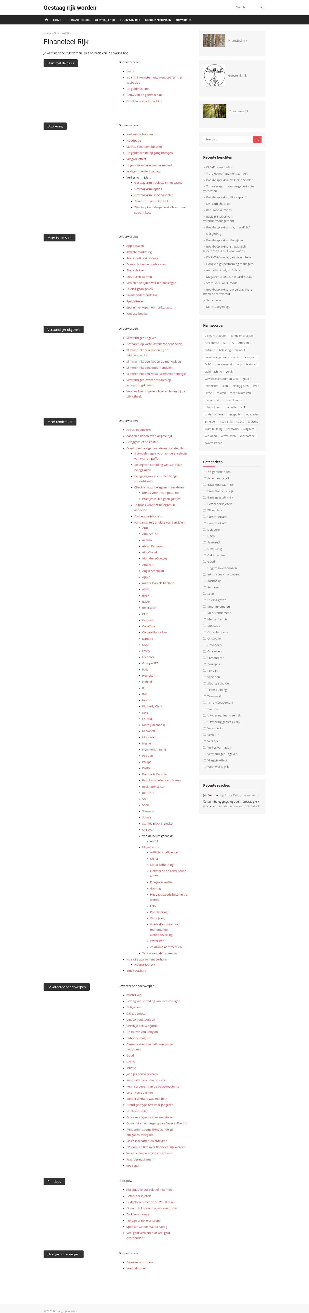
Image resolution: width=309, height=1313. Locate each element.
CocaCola (148, 626)
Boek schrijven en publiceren (146, 264)
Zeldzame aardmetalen (165, 947)
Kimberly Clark (152, 706)
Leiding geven (217, 601)
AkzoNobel (149, 552)
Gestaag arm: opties (147, 189)
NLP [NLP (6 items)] (243, 408)
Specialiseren (135, 301)
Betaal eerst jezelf (138, 1190)
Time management (221, 703)
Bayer (146, 601)
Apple (146, 577)
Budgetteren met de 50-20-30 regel (150, 1197)
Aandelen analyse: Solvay (224, 271)
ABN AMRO (149, 534)
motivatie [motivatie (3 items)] (231, 408)
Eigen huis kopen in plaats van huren (151, 1203)
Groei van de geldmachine (144, 101)
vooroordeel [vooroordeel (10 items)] (248, 437)
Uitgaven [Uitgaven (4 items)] (249, 429)
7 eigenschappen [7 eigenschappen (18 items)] (216, 336)
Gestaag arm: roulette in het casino (158, 182)
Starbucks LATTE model (223, 284)
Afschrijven (133, 995)
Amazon (147, 565)
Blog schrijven (135, 270)
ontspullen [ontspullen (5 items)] (236, 415)
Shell (145, 805)
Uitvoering (53, 126)
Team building (217, 690)
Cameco (147, 620)
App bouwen (134, 246)
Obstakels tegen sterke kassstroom (150, 1112)
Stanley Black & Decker (157, 823)
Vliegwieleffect (136, 159)
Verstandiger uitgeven (62, 329)
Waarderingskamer (139, 1154)
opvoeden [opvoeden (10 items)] (253, 415)
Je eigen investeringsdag (142, 171)
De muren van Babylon (141, 1032)
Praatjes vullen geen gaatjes (161, 499)
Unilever (147, 829)
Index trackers (135, 971)
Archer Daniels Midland (158, 583)
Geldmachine (217, 556)
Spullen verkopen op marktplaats (148, 307)
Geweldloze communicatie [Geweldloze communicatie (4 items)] (222, 379)
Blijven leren (216, 511)
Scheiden (214, 678)
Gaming (155, 888)
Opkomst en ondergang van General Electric (156, 1118)
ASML (145, 589)
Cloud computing (161, 865)
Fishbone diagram (138, 1038)
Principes (53, 1176)
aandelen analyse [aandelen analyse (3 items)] (242, 336)
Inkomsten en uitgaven (223, 575)
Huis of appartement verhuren (147, 959)
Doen (211, 537)
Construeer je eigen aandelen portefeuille (154, 448)
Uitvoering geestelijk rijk (224, 722)
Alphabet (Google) (154, 558)
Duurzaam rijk (130, 20)
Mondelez (148, 737)
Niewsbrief (183, 20)
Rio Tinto (148, 793)
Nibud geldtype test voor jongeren (149, 1100)
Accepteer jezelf (219, 479)
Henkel (146, 682)
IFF (144, 688)
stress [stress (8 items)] (241, 422)
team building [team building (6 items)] (214, 429)
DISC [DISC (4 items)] (208, 365)
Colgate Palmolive (154, 632)
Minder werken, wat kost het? (146, 1093)
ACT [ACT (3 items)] (226, 343)
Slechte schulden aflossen (143, 147)
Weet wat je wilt (219, 767)
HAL (144, 669)
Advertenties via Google (142, 258)
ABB (144, 527)
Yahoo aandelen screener (159, 953)
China (153, 858)
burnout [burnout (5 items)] (240, 351)
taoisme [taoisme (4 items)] (254, 422)
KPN (145, 712)
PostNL (147, 768)
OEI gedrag (214, 234)
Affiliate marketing (138, 252)
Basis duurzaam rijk (221, 485)
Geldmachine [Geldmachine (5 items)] (213, 372)
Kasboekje (215, 581)
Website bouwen (137, 313)
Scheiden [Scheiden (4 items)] (211, 422)
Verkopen (214, 742)
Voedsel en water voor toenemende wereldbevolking (165, 929)
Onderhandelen (219, 633)
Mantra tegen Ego (219, 307)
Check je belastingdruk (141, 1026)
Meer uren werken (138, 277)
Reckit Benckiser (153, 786)
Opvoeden (215, 645)
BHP (145, 614)
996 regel (132, 1160)
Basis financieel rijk (221, 492)
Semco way (214, 301)
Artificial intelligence (163, 852)
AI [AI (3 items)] (234, 343)
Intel (145, 700)
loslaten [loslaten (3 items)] (221, 394)
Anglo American (152, 571)
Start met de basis (59, 63)
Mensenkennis (218, 620)
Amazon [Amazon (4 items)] (244, 343)
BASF (145, 595)
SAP (144, 799)
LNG (152, 906)
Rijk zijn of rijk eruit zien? (143, 1215)
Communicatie (218, 517)
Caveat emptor (136, 1013)
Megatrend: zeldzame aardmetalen (231, 277)
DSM (145, 645)
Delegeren (215, 530)
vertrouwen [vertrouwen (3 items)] (228, 437)
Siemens (147, 811)
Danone (147, 639)
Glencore (148, 657)
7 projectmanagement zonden (227, 174)
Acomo (146, 540)
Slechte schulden (219, 684)
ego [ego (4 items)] (240, 365)
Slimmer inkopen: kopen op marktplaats (153, 361)
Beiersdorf (149, 608)
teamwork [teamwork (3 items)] (233, 429)
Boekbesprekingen (158, 20)
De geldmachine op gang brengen (149, 153)
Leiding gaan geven (139, 289)
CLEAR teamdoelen (220, 168)
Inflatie (130, 1063)
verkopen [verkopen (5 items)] (211, 437)
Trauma (213, 710)
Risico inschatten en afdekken (146, 1136)
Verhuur (213, 735)
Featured (214, 543)
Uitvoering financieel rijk (224, 716)
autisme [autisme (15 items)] (210, 351)
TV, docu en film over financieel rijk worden (155, 1142)
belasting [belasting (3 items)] (225, 351)
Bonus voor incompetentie (160, 493)
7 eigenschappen (219, 472)
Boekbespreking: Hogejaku (225, 241)
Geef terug (215, 549)
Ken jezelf (214, 588)
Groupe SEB (150, 663)
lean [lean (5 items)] (225, 386)
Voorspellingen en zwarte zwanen (149, 1148)
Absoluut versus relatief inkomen (148, 1184)
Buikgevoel (133, 1007)
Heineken (148, 675)
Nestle (146, 743)
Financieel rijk (80, 20)
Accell (153, 841)
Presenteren (216, 658)
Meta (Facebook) (153, 725)
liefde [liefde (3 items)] (208, 394)
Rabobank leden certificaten (161, 780)
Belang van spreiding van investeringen (153, 1001)
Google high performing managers (230, 264)
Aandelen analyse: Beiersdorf (240, 807)
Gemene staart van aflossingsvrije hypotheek (157, 1044)
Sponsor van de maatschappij (146, 1221)
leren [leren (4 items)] (256, 386)
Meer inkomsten (58, 238)
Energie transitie (161, 882)
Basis (129, 71)
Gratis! (130, 1056)
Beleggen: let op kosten (142, 442)
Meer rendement (58, 422)
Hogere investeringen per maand (148, 165)
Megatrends (150, 847)
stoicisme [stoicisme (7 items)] (227, 422)
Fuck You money (137, 1209)
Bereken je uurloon (139, 1257)
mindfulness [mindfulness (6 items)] (213, 408)
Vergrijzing (157, 918)
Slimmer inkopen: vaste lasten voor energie (155, 374)
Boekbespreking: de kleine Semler (230, 180)
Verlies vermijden (220, 748)
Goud (129, 1050)
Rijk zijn (213, 671)
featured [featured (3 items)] (252, 365)
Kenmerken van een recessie (145, 1075)
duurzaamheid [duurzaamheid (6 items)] (224, 365)
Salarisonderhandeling (141, 295)
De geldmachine (137, 89)
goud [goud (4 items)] (246, 379)
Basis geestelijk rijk (221, 498)
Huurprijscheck (144, 964)
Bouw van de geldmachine (144, 95)
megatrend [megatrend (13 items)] (212, 401)
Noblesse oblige (137, 1106)
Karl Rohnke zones (219, 211)
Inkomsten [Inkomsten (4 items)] (212, 386)
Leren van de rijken (139, 1087)
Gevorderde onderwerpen (65, 987)
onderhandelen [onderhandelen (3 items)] (215, 415)
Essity (145, 651)
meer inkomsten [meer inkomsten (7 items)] (240, 394)
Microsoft (148, 731)
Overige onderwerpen (62, 1249)
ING (144, 694)
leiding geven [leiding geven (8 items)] (240, 386)
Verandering (216, 729)
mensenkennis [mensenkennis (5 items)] (232, 401)
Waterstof (156, 941)
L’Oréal (146, 719)
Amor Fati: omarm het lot (242, 796)
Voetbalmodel (135, 1263)
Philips (146, 762)
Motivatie (214, 626)
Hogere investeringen (222, 568)
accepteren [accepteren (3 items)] (212, 343)
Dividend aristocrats (147, 516)
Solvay (146, 817)
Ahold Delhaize (152, 546)
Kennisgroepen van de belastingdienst (152, 1081)
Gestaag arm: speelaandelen (153, 195)
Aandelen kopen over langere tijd (148, 436)
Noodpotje (133, 140)
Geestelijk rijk (105, 20)
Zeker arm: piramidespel (151, 201)
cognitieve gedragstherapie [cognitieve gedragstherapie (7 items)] (222, 358)
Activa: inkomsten (138, 430)
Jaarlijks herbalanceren (141, 1069)
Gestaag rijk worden (68, 7)
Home (57, 20)
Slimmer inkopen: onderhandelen (149, 367)
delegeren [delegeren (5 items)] (250, 358)
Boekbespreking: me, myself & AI (229, 228)
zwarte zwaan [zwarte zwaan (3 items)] (214, 444)
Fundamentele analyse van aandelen (159, 522)
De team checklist (219, 204)
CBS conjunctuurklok (140, 1019)
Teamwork (215, 697)
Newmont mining (154, 749)
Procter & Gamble (154, 774)
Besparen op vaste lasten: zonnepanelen (154, 344)
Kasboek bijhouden (139, 134)
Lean (211, 594)
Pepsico (147, 756)
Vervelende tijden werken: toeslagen (151, 283)
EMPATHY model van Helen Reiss (229, 258)
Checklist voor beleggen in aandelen (158, 487)
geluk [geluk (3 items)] (229, 372)
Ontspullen (215, 639)
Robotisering (158, 912)
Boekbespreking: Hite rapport (227, 198)
